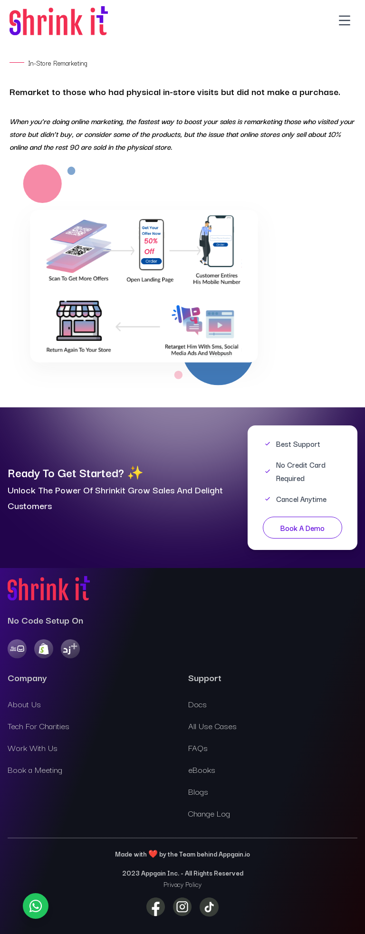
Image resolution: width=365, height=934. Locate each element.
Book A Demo (302, 527)
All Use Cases (212, 725)
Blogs (198, 791)
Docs (197, 703)
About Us (24, 703)
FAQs (198, 747)
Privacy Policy (182, 884)
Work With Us (33, 747)
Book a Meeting (35, 769)
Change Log (209, 813)
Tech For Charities (38, 725)
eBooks (201, 769)
